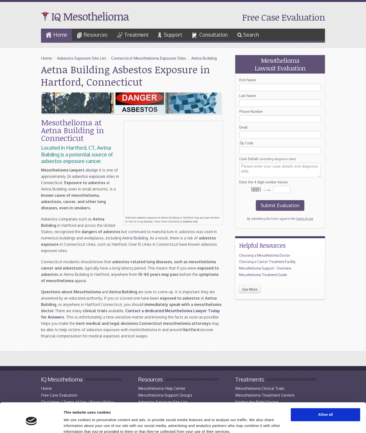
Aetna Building (204, 58)
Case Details (267, 159)
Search (248, 35)
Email (243, 127)
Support (170, 35)
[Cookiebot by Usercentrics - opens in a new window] (31, 423)
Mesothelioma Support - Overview (265, 268)
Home (56, 35)
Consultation (210, 35)
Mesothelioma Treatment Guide (263, 275)
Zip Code (246, 143)
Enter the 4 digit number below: (263, 182)
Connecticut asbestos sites (182, 221)
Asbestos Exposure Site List (81, 58)
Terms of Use (304, 219)
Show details (75, 423)
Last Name (247, 96)
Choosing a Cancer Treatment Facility (267, 262)
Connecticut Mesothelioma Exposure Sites (148, 58)
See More (250, 289)
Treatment (133, 35)
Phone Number (251, 111)
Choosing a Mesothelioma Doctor (264, 255)
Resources (92, 35)
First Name (247, 80)
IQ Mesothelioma (90, 16)
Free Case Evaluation (283, 17)
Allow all (325, 393)
